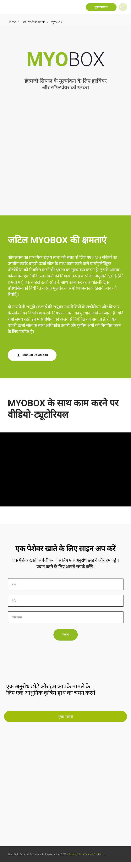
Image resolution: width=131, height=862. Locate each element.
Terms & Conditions (95, 854)
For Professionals (33, 22)
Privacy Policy (76, 854)
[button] (101, 7)
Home (12, 22)
